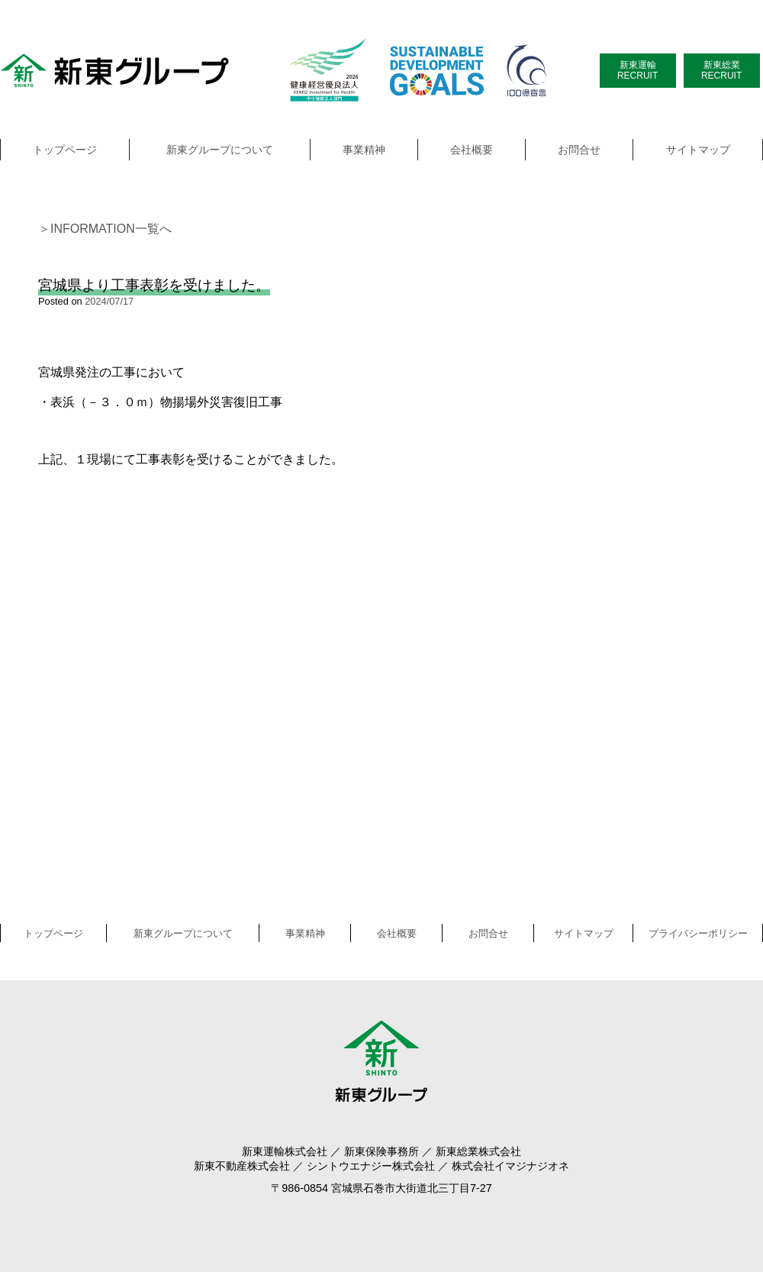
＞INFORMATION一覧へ (105, 228)
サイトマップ (698, 150)
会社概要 (471, 150)
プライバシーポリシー (698, 933)
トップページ (65, 150)
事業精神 (364, 150)
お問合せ (579, 150)
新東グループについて (219, 150)
